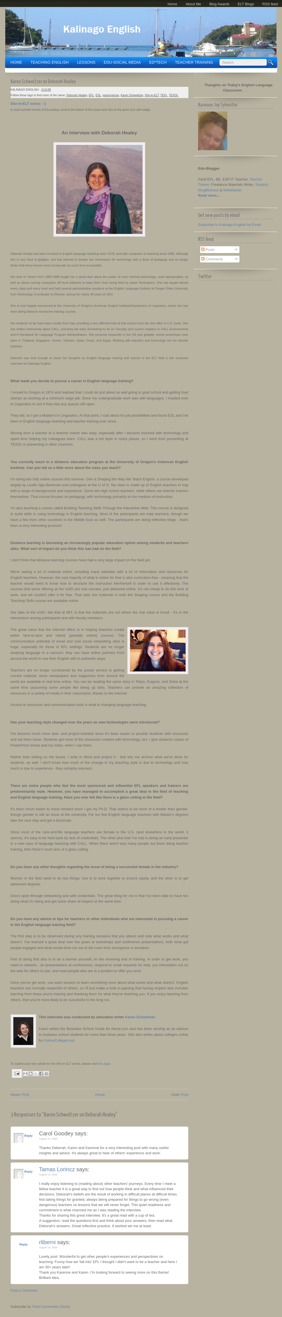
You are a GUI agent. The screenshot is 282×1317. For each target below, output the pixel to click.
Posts (207, 250)
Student (261, 184)
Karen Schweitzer (132, 95)
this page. (104, 1063)
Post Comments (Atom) (51, 1306)
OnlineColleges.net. (59, 1040)
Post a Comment (24, 1290)
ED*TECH (158, 62)
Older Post (179, 1095)
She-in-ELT (152, 95)
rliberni (47, 1242)
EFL (91, 95)
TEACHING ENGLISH (50, 62)
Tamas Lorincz (57, 1169)
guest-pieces (111, 95)
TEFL (163, 95)
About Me (193, 4)
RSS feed (270, 4)
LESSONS (86, 62)
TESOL (173, 95)
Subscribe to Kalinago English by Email (229, 225)
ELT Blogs (246, 4)
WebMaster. (233, 190)
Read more (207, 195)
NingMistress (208, 190)
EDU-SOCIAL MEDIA (122, 62)
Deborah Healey (76, 95)
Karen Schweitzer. (140, 1017)
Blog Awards (219, 4)
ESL (98, 95)
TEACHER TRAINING (194, 62)
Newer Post (20, 1095)
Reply (28, 1135)
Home (172, 4)
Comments (212, 259)
